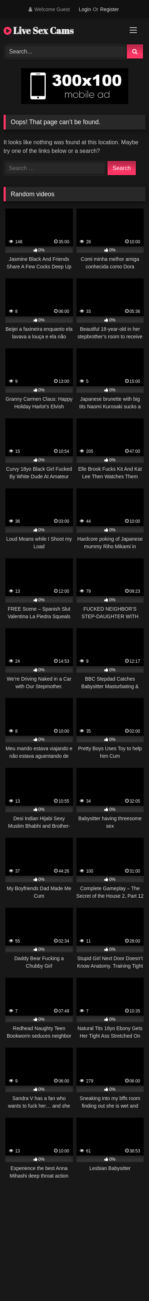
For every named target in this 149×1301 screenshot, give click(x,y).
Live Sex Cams (39, 30)
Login (85, 9)
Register (109, 9)
